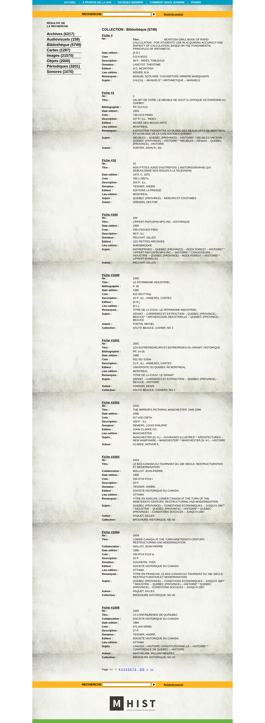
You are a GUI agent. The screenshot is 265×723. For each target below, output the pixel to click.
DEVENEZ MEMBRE (130, 2)
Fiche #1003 (110, 456)
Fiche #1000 (110, 275)
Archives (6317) (60, 34)
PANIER (196, 2)
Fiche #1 (108, 92)
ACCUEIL (70, 2)
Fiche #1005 (110, 607)
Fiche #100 (110, 214)
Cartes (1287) (58, 50)
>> (151, 669)
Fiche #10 (109, 160)
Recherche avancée (173, 14)
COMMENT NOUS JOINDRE (167, 2)
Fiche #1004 (110, 532)
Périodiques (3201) (63, 66)
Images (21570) (60, 55)
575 (142, 669)
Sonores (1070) (60, 72)
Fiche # (107, 35)
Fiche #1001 (110, 340)
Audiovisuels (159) (63, 39)
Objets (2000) (58, 61)
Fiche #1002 (110, 402)
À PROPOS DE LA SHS (96, 2)
